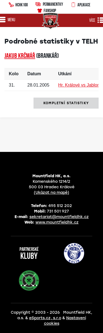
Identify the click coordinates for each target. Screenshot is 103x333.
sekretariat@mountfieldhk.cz (59, 216)
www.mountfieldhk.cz (57, 222)
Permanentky (49, 4)
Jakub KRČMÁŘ (19, 56)
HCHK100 (18, 4)
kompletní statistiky (66, 103)
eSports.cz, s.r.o (45, 318)
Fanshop (46, 9)
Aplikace (80, 4)
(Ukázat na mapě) (51, 192)
